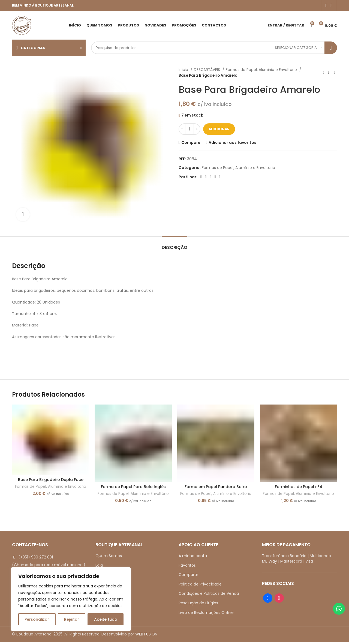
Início (184, 69)
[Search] (214, 47)
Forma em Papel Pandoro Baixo (216, 486)
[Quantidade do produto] (189, 129)
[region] (71, 599)
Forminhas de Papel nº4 (298, 486)
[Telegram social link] (220, 176)
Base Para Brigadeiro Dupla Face (50, 479)
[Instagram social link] (331, 5)
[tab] (174, 244)
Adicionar (219, 129)
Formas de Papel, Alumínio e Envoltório (262, 69)
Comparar (188, 574)
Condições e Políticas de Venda (209, 593)
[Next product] (334, 72)
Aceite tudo (105, 619)
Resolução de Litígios (198, 603)
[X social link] (205, 176)
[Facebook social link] (326, 5)
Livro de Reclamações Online (206, 612)
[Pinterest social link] (210, 176)
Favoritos (187, 565)
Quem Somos (108, 555)
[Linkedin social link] (215, 176)
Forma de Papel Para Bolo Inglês (133, 486)
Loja (99, 565)
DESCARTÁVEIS (207, 69)
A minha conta (193, 555)
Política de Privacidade (200, 584)
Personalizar (37, 619)
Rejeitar (71, 619)
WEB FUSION (146, 634)
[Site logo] (21, 25)
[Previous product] (323, 72)
